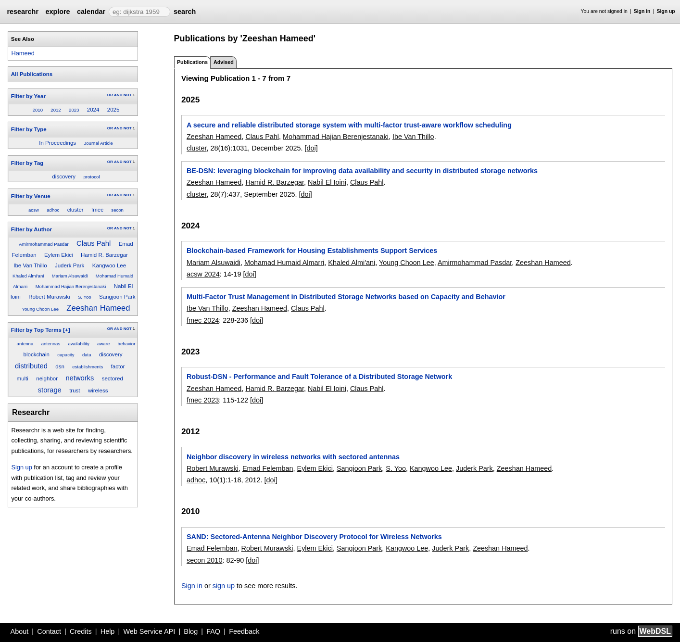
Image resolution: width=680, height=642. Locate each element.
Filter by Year (28, 96)
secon (117, 210)
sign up (224, 586)
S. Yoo (84, 297)
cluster (75, 210)
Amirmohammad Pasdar (43, 244)
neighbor (47, 378)
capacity (65, 354)
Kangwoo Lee (109, 265)
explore (57, 11)
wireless (98, 390)
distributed (31, 366)
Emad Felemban (267, 468)
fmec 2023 (203, 400)
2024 (93, 110)
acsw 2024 (203, 274)
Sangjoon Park (117, 297)
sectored (112, 378)
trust (74, 390)
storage (50, 390)
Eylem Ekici (58, 255)
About (20, 631)
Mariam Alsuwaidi (70, 275)
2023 (74, 110)
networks (79, 378)
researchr (22, 11)
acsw (33, 210)
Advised (224, 62)
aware (103, 343)
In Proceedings (57, 143)
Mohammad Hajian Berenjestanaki (71, 286)
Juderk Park (69, 265)
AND (118, 95)
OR (110, 95)
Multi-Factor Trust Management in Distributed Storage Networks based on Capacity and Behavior (346, 297)
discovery (64, 176)
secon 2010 (204, 560)
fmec (97, 210)
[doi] (311, 148)
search (185, 11)
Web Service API (149, 631)
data (86, 354)
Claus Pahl (93, 243)
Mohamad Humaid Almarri (284, 262)
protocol (91, 176)
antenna (25, 343)
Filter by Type (29, 129)
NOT (128, 95)
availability (78, 343)
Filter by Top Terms (36, 330)
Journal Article (98, 143)
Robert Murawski (49, 297)
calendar (91, 11)
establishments (87, 366)
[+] (66, 330)
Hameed (22, 53)
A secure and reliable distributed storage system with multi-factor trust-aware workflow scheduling (349, 125)
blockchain (37, 354)
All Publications (31, 74)
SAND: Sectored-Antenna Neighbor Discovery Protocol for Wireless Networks (314, 537)
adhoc (53, 210)
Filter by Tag (27, 163)
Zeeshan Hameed (98, 308)
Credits (81, 631)
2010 (38, 110)
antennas (50, 343)
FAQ (213, 631)
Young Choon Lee (40, 309)
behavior (127, 343)
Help (108, 631)
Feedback (244, 631)
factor (118, 366)
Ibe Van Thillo (30, 265)
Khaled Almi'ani (28, 275)
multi (22, 378)
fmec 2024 (203, 320)
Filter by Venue (30, 196)
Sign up (666, 11)
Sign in (642, 11)
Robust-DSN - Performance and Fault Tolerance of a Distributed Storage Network (319, 376)
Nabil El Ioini (327, 182)
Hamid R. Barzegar (104, 255)
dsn (59, 366)
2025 (113, 110)
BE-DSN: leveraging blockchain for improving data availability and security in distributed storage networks (362, 171)
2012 (55, 110)
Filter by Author (31, 229)
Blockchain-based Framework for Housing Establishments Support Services (312, 250)
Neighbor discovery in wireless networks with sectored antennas (293, 457)
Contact (49, 631)
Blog (191, 631)
